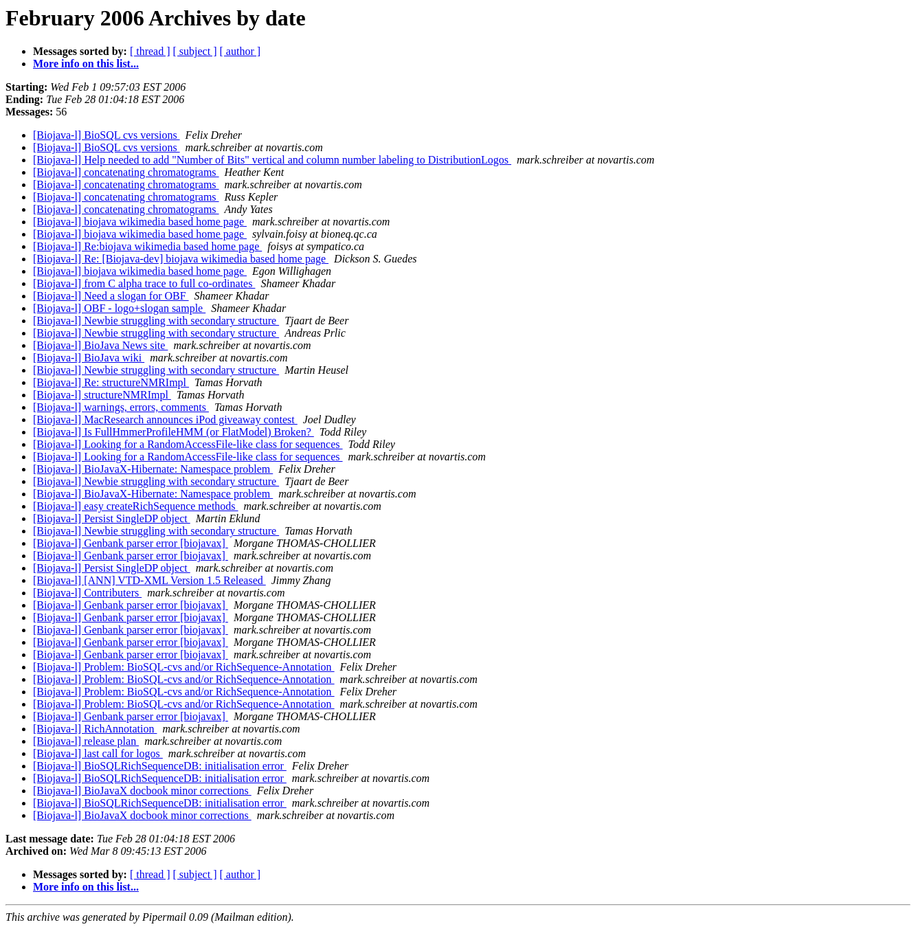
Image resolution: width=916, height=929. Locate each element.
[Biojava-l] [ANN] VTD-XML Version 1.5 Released (149, 580)
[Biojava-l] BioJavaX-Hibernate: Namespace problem (153, 469)
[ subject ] (195, 51)
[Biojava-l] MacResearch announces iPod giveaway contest (165, 419)
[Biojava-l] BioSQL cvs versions (106, 135)
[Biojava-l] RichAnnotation (95, 729)
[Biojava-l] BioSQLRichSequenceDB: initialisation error (160, 766)
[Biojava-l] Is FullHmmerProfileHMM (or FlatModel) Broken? (173, 432)
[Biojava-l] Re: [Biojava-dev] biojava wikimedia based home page (180, 259)
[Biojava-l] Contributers (87, 592)
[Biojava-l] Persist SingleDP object (111, 518)
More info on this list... (86, 63)
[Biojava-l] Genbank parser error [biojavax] (130, 543)
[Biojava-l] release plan (86, 741)
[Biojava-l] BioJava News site (100, 345)
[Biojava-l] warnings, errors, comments (121, 407)
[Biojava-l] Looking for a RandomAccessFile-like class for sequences (188, 444)
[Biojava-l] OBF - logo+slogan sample (119, 308)
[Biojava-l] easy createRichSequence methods (135, 506)
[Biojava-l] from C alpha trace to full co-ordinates (144, 283)
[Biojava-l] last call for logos (98, 753)
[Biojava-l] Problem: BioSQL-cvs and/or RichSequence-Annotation (184, 667)
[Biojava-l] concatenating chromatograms (126, 172)
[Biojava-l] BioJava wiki (88, 357)
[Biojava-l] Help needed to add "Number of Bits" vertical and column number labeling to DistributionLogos (272, 160)
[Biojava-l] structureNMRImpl (102, 395)
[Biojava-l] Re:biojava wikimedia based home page (147, 246)
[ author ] (240, 51)
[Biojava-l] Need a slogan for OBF (111, 296)
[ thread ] (150, 51)
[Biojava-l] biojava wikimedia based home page (140, 221)
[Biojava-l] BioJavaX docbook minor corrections (142, 790)
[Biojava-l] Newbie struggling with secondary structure (156, 320)
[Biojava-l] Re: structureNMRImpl (111, 382)
